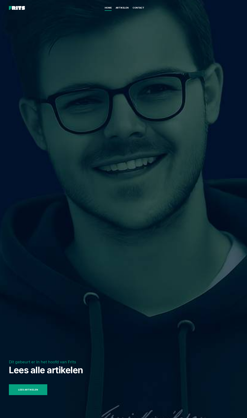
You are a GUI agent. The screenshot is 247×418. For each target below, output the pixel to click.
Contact (138, 7)
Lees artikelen (28, 389)
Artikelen (122, 7)
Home (108, 7)
